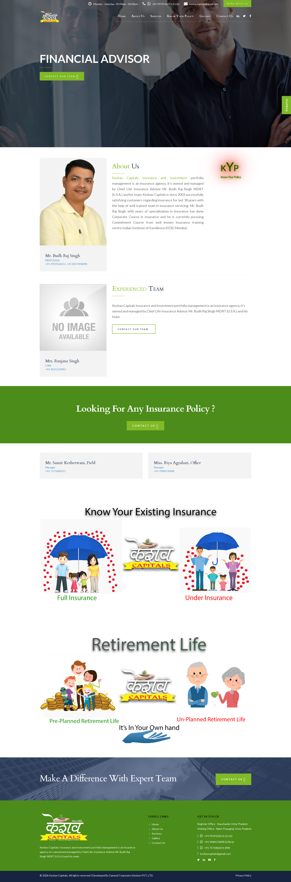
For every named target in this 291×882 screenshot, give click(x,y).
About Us (138, 16)
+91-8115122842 (55, 369)
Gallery (154, 838)
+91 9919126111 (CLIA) (161, 4)
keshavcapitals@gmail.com (201, 4)
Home (122, 16)
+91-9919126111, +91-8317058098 (66, 264)
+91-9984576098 (164, 471)
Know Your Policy (180, 16)
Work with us (237, 3)
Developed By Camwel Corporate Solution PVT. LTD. (122, 875)
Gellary (205, 16)
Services (155, 16)
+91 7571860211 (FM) (213, 847)
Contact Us (224, 16)
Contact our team (62, 76)
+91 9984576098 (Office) (215, 841)
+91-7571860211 (55, 471)
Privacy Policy (243, 875)
